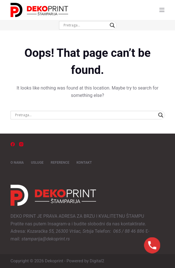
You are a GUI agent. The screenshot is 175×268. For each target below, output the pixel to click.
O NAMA (17, 163)
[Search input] (85, 25)
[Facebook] (13, 144)
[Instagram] (21, 144)
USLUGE (37, 163)
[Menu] (161, 10)
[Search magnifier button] (112, 25)
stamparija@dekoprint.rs (45, 239)
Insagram (57, 224)
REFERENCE (60, 163)
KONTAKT (84, 163)
